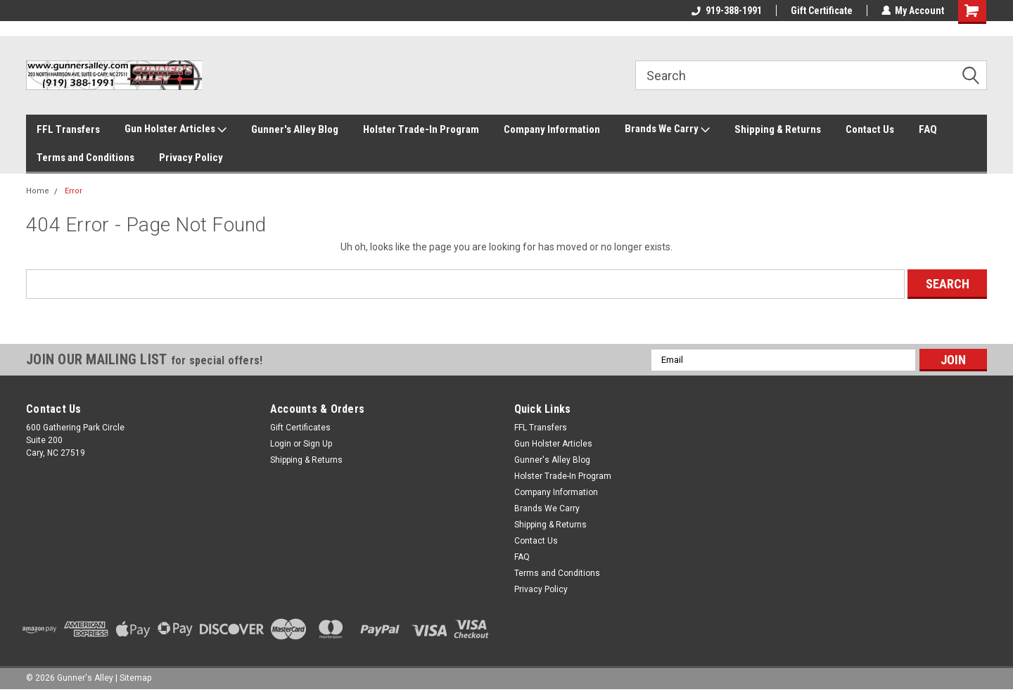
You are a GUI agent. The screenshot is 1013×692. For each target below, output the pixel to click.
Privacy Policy (191, 157)
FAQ (928, 129)
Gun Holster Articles (176, 129)
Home (37, 191)
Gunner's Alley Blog (294, 129)
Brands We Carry (667, 129)
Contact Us (870, 129)
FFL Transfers (68, 129)
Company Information (552, 129)
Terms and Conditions (85, 157)
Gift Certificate (821, 10)
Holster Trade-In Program (421, 129)
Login (280, 444)
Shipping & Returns (777, 129)
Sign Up (317, 444)
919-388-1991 (726, 10)
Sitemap (135, 678)
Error (73, 191)
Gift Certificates (300, 427)
